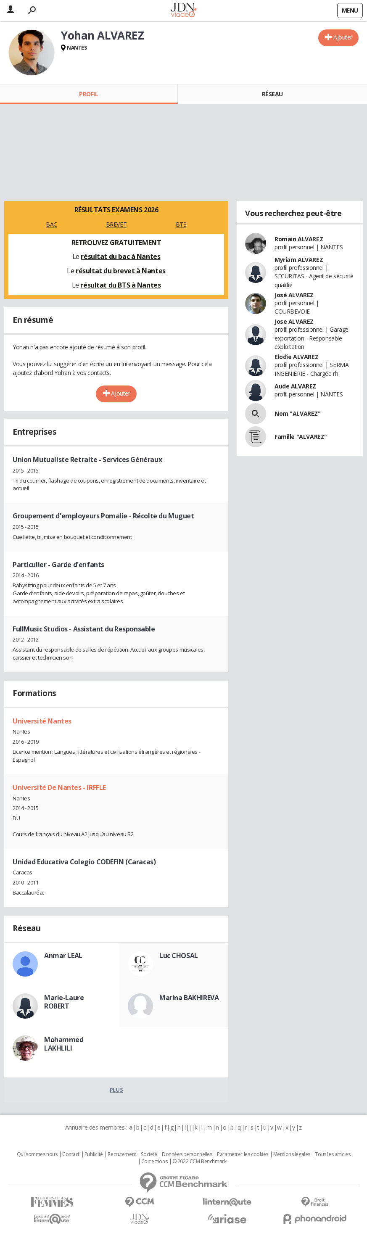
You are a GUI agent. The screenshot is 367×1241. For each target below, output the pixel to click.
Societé (149, 1154)
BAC (51, 224)
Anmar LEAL (63, 955)
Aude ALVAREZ (295, 386)
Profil (88, 94)
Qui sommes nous (37, 1154)
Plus (116, 1089)
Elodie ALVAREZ (296, 357)
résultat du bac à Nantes (120, 256)
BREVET (116, 224)
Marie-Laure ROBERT (64, 1002)
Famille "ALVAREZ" (301, 437)
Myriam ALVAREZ (299, 260)
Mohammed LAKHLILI (64, 1044)
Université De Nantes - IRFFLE (59, 787)
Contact (70, 1154)
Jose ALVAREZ (294, 321)
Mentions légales (291, 1154)
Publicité (93, 1154)
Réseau (272, 94)
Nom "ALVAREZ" (298, 413)
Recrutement (122, 1154)
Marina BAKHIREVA (189, 997)
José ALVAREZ (294, 295)
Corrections (154, 1161)
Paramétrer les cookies (242, 1154)
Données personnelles (187, 1154)
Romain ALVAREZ (299, 239)
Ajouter (342, 37)
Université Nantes (42, 721)
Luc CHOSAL (178, 955)
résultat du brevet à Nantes (121, 270)
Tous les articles (332, 1154)
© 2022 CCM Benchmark (199, 1161)
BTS (181, 224)
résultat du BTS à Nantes (120, 285)
